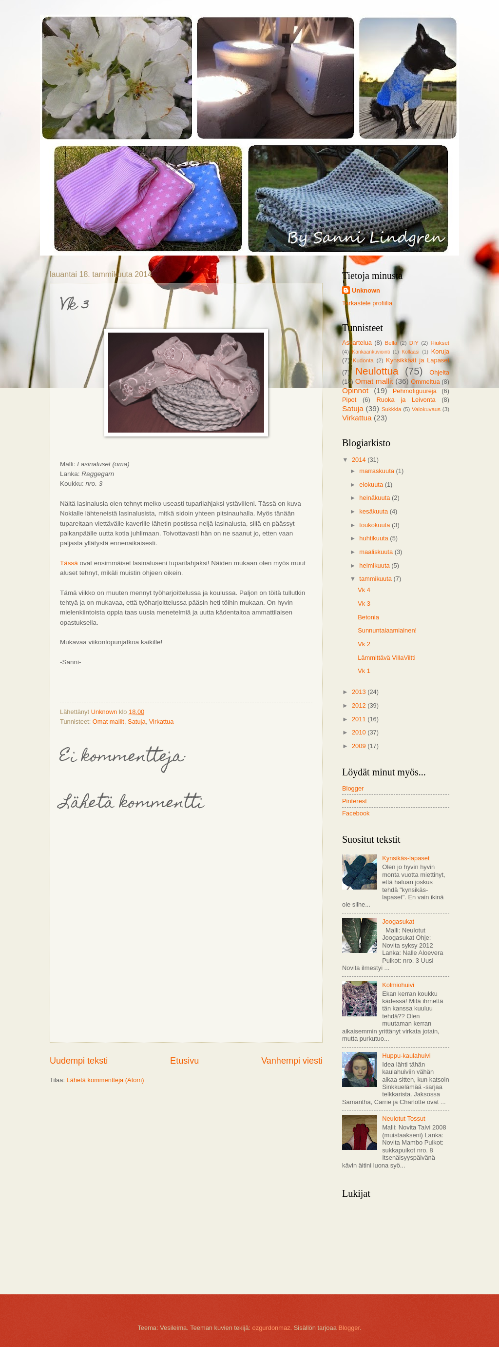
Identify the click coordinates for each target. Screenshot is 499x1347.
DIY (414, 343)
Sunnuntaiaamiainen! (387, 630)
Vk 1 (364, 670)
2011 (359, 719)
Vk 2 (364, 644)
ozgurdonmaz (271, 1327)
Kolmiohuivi (398, 985)
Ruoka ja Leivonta (405, 399)
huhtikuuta (374, 538)
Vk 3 (364, 603)
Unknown (366, 290)
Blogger (353, 788)
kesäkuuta (374, 511)
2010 (359, 732)
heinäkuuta (375, 497)
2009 (359, 746)
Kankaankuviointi (371, 352)
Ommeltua (425, 381)
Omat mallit (108, 721)
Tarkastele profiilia (367, 303)
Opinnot (355, 390)
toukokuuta (375, 525)
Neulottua (376, 370)
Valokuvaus (426, 409)
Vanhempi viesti (292, 1061)
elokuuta (371, 484)
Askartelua (357, 342)
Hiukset (439, 343)
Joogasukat (398, 921)
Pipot (349, 399)
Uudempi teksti (79, 1061)
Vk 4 (364, 590)
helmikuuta (375, 565)
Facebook (356, 813)
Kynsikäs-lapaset (405, 858)
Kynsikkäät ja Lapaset (417, 360)
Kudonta (363, 360)
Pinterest (354, 801)
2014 (359, 459)
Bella (391, 343)
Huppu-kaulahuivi (406, 1055)
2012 (359, 705)
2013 (359, 691)
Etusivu (184, 1061)
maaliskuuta (376, 551)
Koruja (440, 351)
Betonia (368, 617)
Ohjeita (439, 372)
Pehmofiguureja (415, 391)
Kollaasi (410, 352)
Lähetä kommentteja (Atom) (105, 1080)
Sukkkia (392, 409)
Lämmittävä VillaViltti (386, 657)
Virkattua (161, 721)
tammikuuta (376, 578)
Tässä (69, 563)
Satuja (137, 721)
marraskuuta (377, 471)
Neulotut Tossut (403, 1118)
